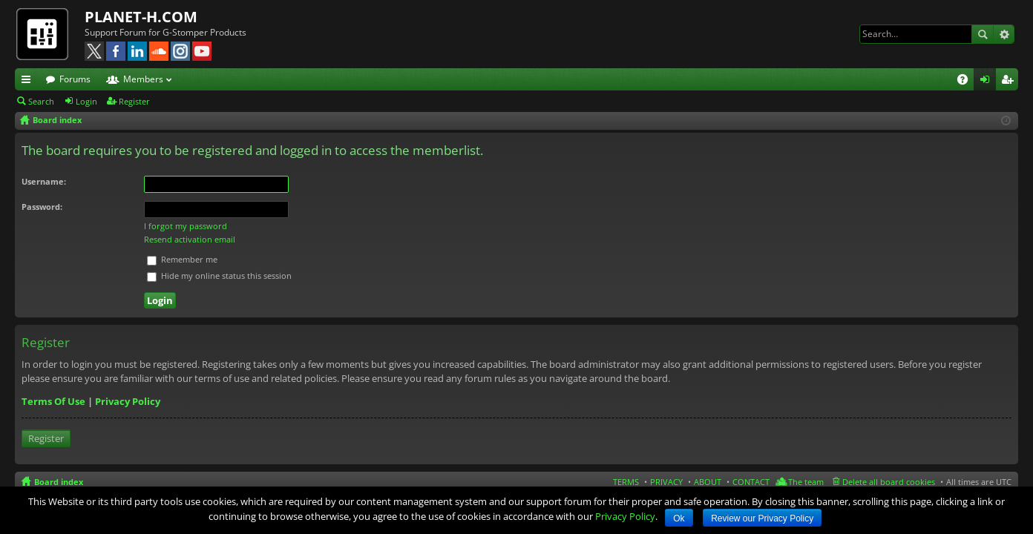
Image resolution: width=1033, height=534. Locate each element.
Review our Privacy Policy (762, 518)
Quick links (29, 81)
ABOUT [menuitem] (707, 481)
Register (134, 101)
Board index (58, 481)
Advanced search (1004, 34)
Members (143, 79)
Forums (75, 79)
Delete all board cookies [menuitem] (888, 481)
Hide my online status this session (219, 275)
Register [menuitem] (1010, 81)
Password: (42, 206)
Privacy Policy (127, 401)
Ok (678, 518)
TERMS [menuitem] (626, 481)
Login (86, 101)
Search (982, 34)
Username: (44, 181)
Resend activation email (189, 239)
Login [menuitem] (988, 81)
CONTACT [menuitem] (751, 481)
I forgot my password (185, 225)
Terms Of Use (53, 401)
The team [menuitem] (806, 481)
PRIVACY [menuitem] (666, 481)
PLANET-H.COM (141, 17)
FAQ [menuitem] (967, 81)
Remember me (182, 259)
